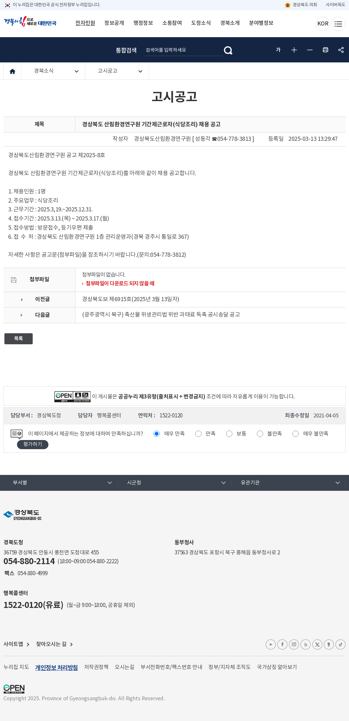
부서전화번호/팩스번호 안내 (171, 667)
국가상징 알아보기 (277, 667)
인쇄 (325, 49)
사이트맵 (13, 644)
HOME (12, 71)
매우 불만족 (316, 434)
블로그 (306, 644)
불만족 (274, 434)
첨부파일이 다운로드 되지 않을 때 (120, 284)
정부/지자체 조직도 (229, 667)
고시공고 (107, 71)
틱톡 (340, 644)
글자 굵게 (278, 49)
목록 (18, 338)
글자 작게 (309, 49)
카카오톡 (329, 644)
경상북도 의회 (305, 5)
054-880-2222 (102, 561)
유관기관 (250, 483)
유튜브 (271, 644)
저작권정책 (96, 667)
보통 (241, 434)
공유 (341, 49)
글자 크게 (294, 49)
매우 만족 (174, 434)
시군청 (134, 483)
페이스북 (282, 644)
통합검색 (126, 50)
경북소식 (43, 71)
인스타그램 (294, 644)
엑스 (317, 644)
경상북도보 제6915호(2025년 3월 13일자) (130, 299)
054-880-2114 (28, 561)
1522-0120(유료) (33, 605)
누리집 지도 (16, 667)
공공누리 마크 (14, 689)
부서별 (20, 483)
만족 (210, 434)
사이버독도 (336, 5)
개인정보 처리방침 (56, 668)
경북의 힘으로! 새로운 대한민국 (30, 25)
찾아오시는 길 (51, 644)
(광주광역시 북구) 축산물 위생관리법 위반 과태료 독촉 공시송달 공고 (161, 315)
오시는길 (124, 667)
